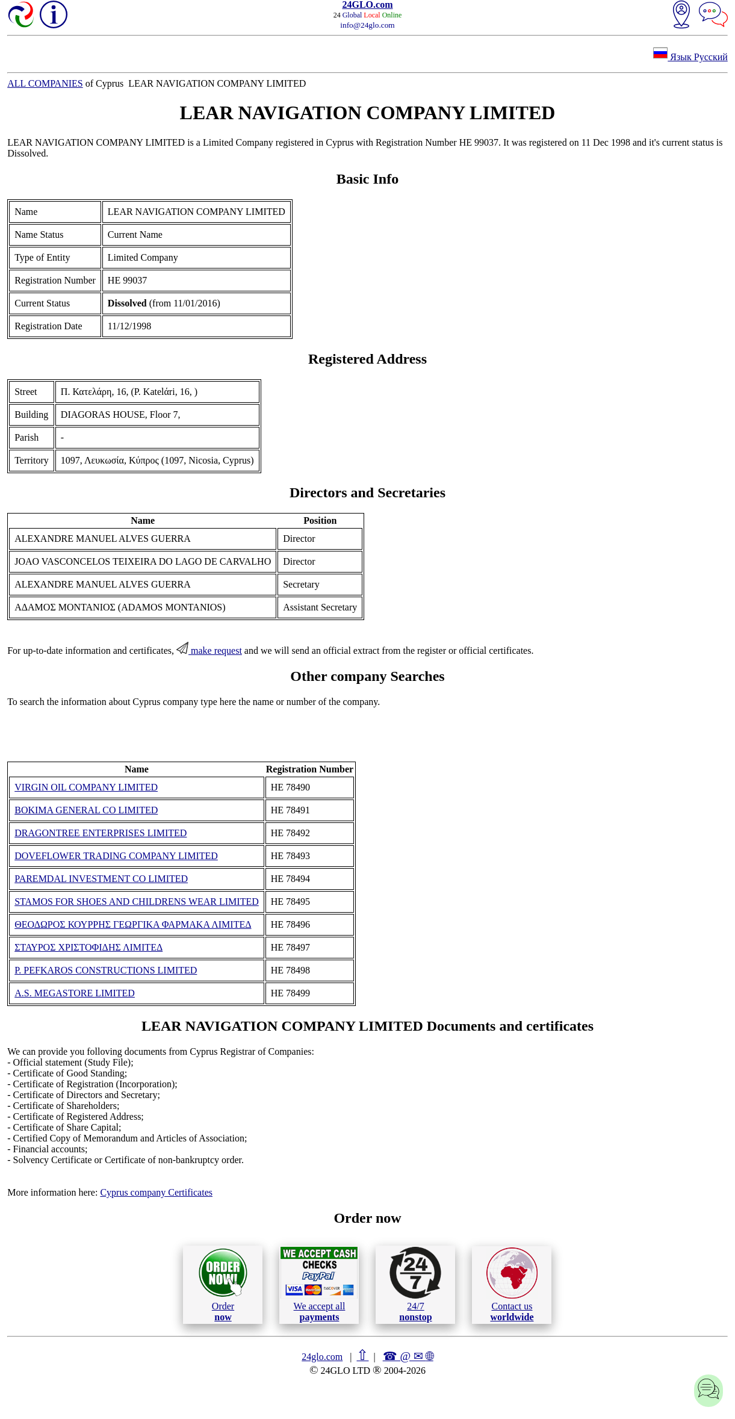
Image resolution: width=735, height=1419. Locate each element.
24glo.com (322, 1357)
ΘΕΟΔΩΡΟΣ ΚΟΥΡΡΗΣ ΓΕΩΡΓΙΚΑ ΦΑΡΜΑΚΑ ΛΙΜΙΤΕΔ (132, 924)
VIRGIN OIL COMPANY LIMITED (86, 787)
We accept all (319, 1284)
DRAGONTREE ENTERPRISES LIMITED (100, 833)
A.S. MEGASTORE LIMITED (74, 993)
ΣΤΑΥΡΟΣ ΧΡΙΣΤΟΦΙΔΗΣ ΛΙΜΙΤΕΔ (88, 947)
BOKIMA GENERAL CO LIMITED (86, 810)
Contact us (512, 1284)
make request (209, 650)
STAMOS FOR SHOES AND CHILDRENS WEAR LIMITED (136, 901)
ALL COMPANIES (45, 83)
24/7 (415, 1284)
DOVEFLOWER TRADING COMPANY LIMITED (116, 856)
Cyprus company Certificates (156, 1192)
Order (223, 1284)
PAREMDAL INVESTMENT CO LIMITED (101, 879)
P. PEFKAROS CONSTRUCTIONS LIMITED (105, 970)
